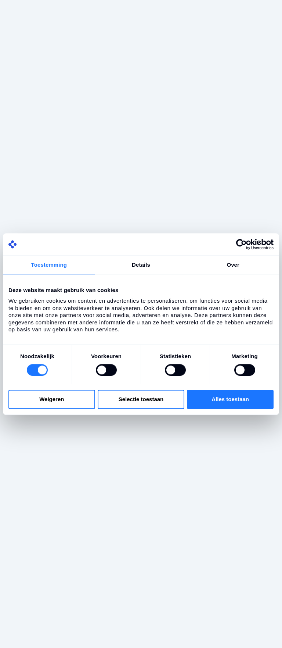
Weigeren (51, 399)
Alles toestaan (230, 399)
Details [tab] (141, 265)
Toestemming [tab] (49, 265)
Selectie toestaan (141, 399)
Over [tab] (233, 265)
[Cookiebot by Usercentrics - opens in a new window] (241, 244)
